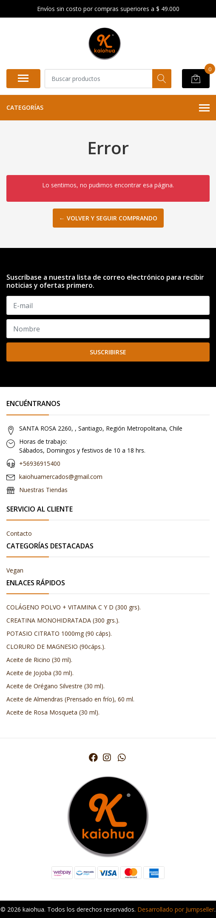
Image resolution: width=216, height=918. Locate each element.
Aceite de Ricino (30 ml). (39, 660)
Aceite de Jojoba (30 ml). (40, 673)
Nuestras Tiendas (43, 490)
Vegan (14, 570)
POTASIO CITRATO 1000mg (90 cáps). (59, 633)
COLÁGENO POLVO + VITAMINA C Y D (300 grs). (73, 607)
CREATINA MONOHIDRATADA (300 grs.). (62, 620)
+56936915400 (39, 463)
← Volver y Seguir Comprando (108, 218)
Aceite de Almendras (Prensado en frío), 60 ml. (70, 699)
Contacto (19, 533)
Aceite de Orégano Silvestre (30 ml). (55, 686)
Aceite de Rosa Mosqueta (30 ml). (52, 712)
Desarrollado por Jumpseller (175, 909)
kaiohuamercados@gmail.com (60, 477)
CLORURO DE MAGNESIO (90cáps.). (55, 647)
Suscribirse (108, 352)
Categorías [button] (108, 108)
